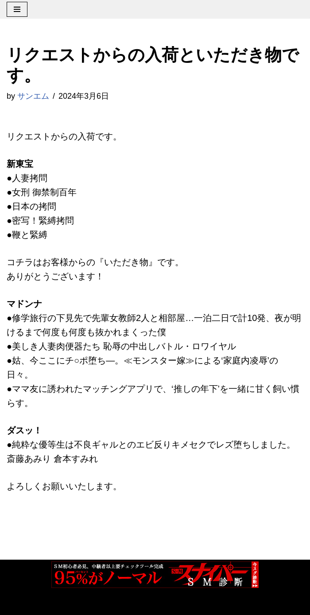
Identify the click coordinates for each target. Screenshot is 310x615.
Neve (17, 604)
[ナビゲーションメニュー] (17, 9)
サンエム (33, 96)
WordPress (106, 604)
